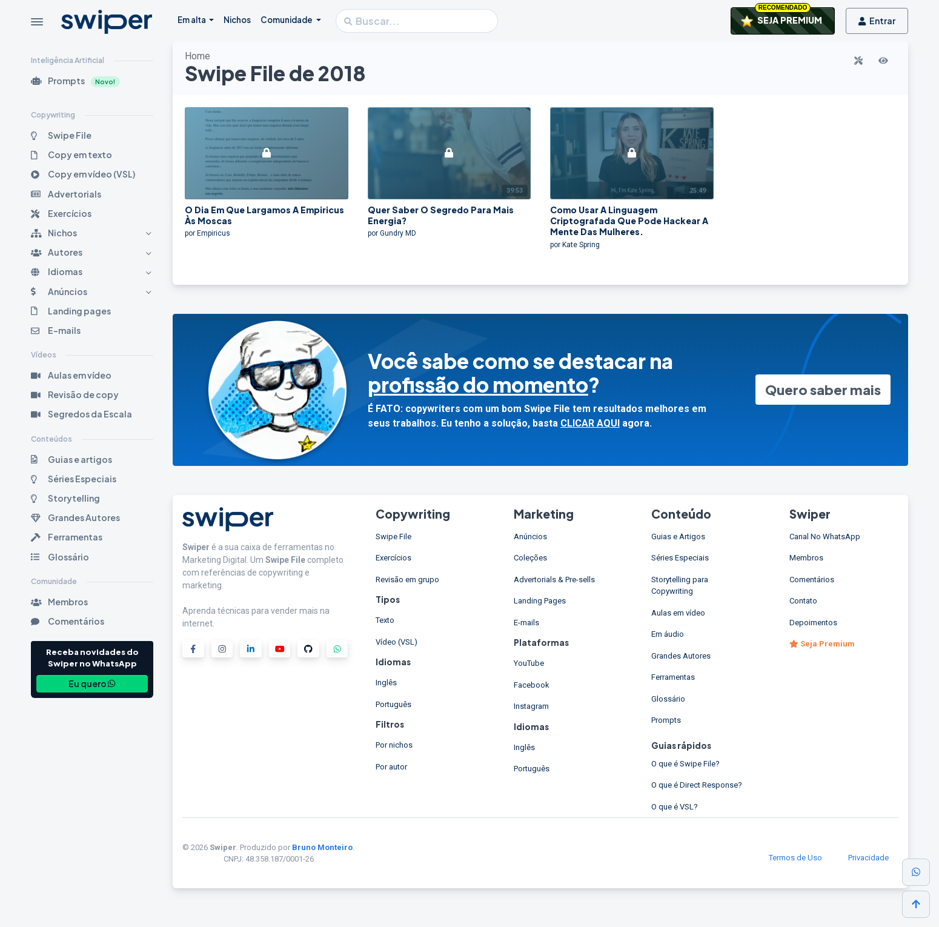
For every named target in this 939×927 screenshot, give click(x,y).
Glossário (668, 698)
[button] (92, 80)
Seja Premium (822, 643)
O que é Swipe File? (685, 763)
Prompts (666, 720)
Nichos (237, 20)
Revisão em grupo (407, 579)
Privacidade (868, 857)
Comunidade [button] (287, 20)
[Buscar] (417, 21)
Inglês (386, 682)
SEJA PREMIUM (781, 17)
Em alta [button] (192, 20)
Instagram (531, 706)
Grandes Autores (681, 655)
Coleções (530, 557)
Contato (803, 600)
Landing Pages (540, 600)
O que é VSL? (674, 806)
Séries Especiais (680, 557)
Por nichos (394, 744)
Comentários (811, 579)
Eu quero (91, 683)
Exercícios (393, 557)
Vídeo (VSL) (396, 641)
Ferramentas (673, 677)
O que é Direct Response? (696, 784)
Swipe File (393, 536)
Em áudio (667, 634)
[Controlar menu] (37, 22)
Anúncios (530, 536)
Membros (806, 557)
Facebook (531, 684)
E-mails (526, 622)
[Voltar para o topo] (916, 904)
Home (197, 56)
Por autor (391, 766)
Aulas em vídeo (678, 612)
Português (393, 704)
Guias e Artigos (678, 536)
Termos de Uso (795, 857)
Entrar (876, 20)
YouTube (529, 663)
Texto (385, 620)
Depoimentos (813, 622)
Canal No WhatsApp (824, 536)
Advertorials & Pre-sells (554, 579)
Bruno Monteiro (322, 847)
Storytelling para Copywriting (679, 585)
